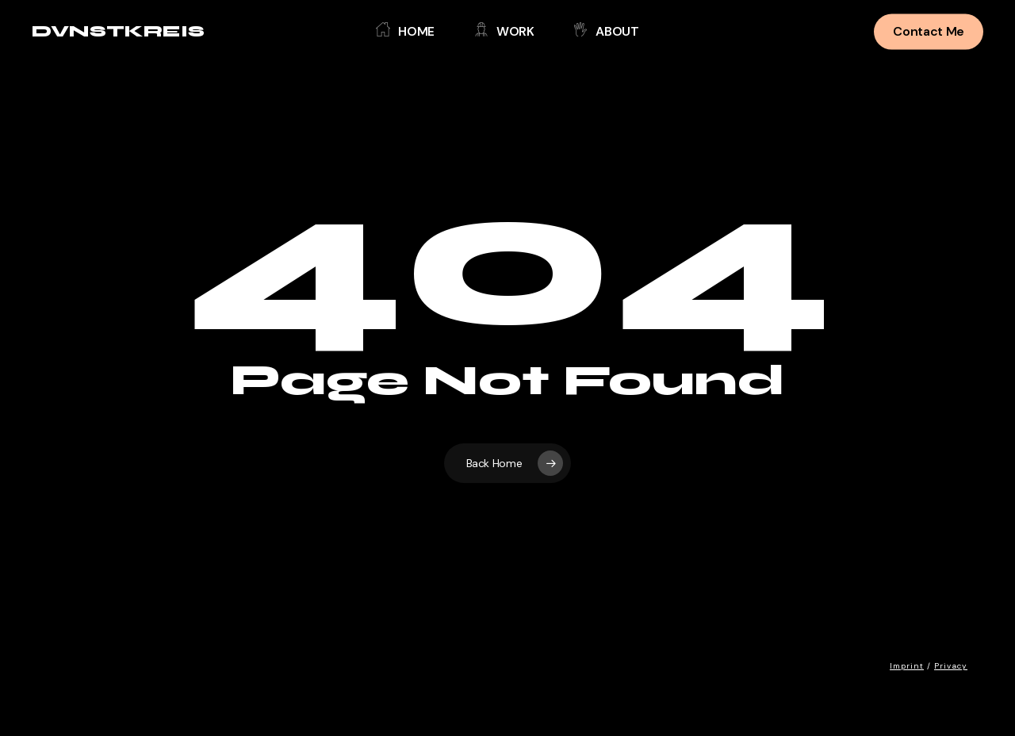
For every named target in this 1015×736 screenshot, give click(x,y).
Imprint (907, 666)
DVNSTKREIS (118, 32)
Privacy (950, 666)
